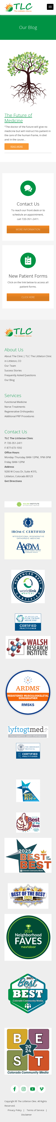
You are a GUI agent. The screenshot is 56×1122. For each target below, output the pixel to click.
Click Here (28, 297)
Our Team (10, 365)
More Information (28, 229)
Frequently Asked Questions (20, 375)
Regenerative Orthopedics (19, 411)
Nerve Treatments (14, 406)
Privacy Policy (15, 1110)
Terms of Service (35, 1110)
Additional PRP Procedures (19, 416)
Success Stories (13, 370)
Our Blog (9, 380)
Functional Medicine (15, 402)
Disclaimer (26, 1114)
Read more (16, 146)
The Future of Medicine (18, 117)
